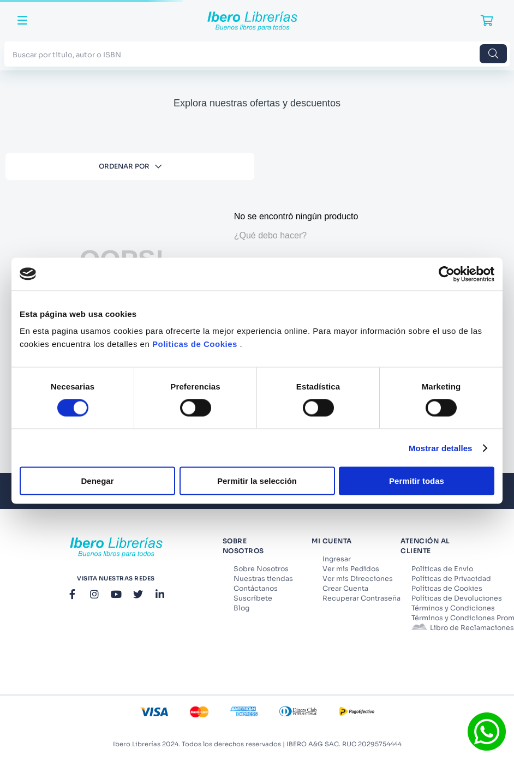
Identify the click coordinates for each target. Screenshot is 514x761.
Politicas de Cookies (194, 344)
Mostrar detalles (441, 447)
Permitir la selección (257, 481)
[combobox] (257, 53)
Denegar (97, 481)
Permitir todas (416, 481)
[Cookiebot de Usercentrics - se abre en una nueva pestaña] (446, 274)
